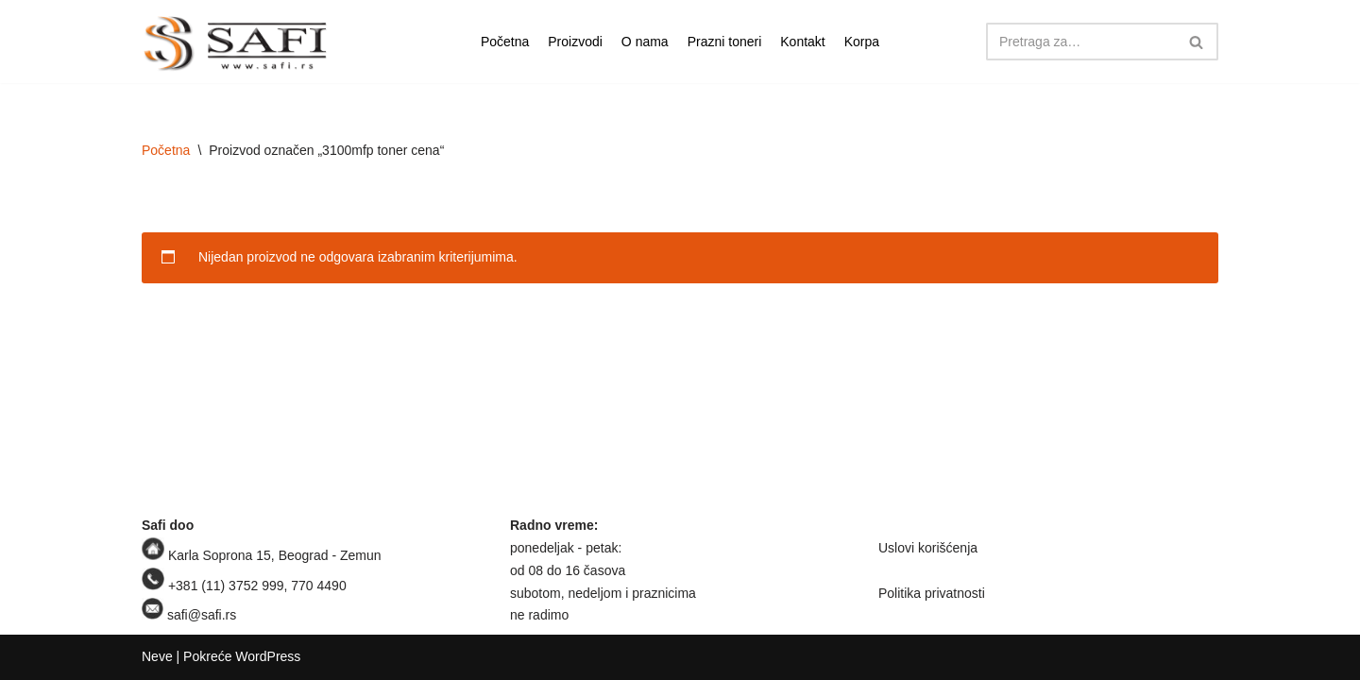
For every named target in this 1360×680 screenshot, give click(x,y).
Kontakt (802, 41)
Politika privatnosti (931, 593)
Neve (157, 656)
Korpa (861, 41)
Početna (505, 41)
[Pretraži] (1081, 41)
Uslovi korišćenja (928, 547)
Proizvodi (575, 41)
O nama (645, 41)
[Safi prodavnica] (236, 44)
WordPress (267, 656)
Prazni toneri (725, 41)
